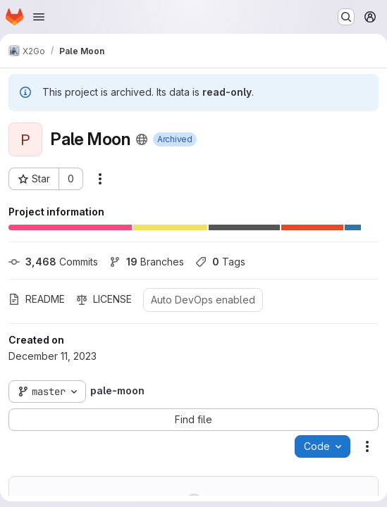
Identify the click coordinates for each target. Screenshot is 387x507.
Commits (53, 262)
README (36, 299)
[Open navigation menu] (38, 17)
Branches (146, 262)
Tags (220, 262)
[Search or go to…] (346, 16)
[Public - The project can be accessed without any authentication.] (141, 139)
